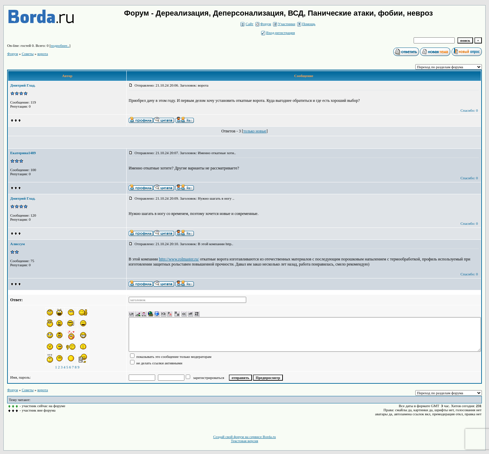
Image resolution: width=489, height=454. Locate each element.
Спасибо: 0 (469, 110)
